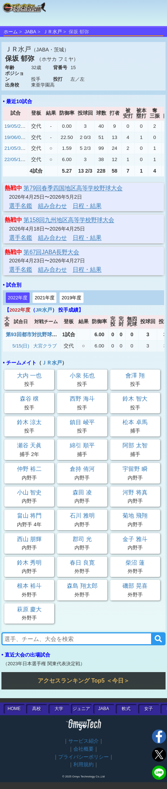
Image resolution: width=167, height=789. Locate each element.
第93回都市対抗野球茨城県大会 (41, 334)
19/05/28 (13, 126)
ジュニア (81, 708)
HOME (14, 708)
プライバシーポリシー (83, 757)
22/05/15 (13, 159)
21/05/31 (13, 148)
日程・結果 (87, 206)
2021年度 (45, 297)
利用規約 (83, 764)
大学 (59, 708)
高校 (36, 708)
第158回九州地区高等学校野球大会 (68, 220)
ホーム (11, 31)
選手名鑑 (20, 206)
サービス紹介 (83, 741)
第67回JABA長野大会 (51, 252)
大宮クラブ (45, 346)
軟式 (126, 708)
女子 (148, 708)
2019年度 (71, 297)
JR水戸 (43, 310)
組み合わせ (52, 206)
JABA (30, 31)
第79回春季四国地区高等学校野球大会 (73, 188)
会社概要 (83, 749)
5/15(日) (20, 346)
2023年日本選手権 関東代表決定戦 (44, 663)
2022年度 (18, 297)
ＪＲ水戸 (52, 31)
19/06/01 (13, 137)
